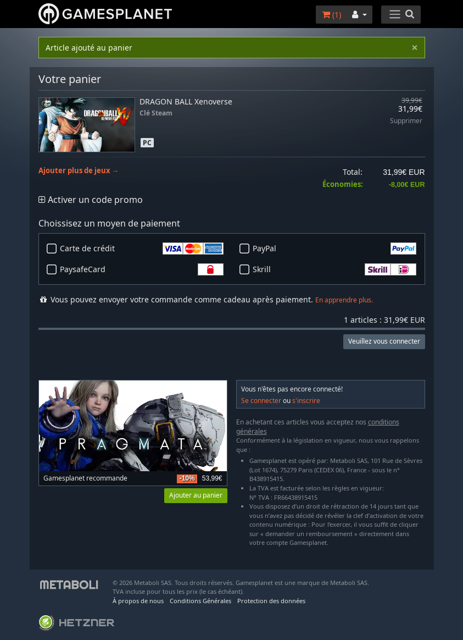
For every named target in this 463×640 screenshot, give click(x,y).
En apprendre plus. (344, 300)
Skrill (334, 269)
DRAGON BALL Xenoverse (186, 101)
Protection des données (271, 601)
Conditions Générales (200, 601)
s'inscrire (306, 400)
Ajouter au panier (195, 495)
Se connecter (261, 400)
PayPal (334, 248)
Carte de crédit (142, 248)
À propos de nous (138, 601)
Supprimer (406, 121)
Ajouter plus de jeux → (78, 170)
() (331, 14)
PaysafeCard (142, 269)
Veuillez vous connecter (384, 341)
